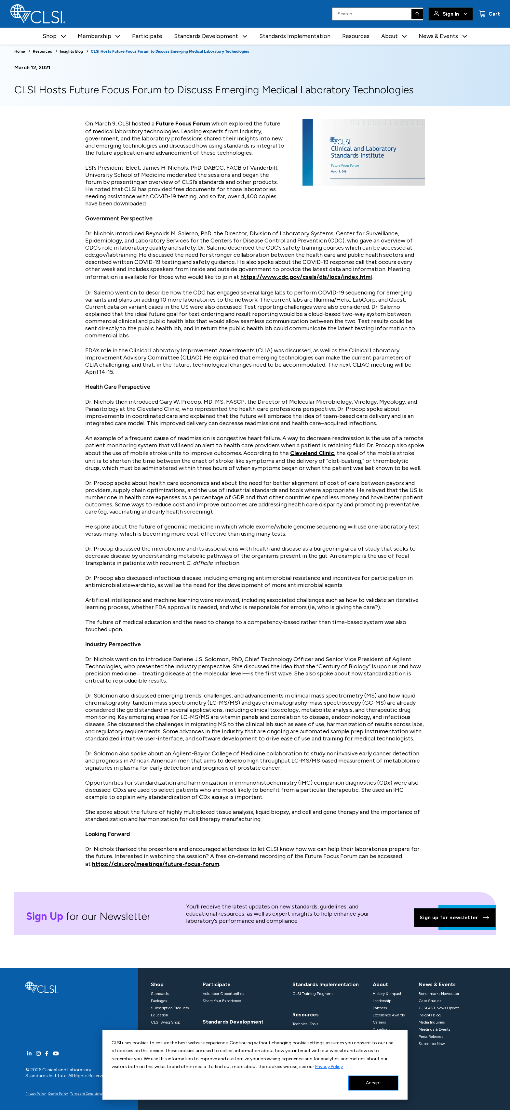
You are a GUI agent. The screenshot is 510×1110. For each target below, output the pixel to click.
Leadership (382, 1001)
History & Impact (387, 993)
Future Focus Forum (183, 123)
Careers (379, 1022)
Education (159, 1015)
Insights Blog (71, 51)
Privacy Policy (329, 1066)
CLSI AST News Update (439, 1008)
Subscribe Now (432, 1043)
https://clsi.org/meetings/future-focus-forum (155, 864)
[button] (63, 36)
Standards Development (233, 1022)
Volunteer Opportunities (223, 993)
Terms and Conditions (86, 1093)
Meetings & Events (434, 1029)
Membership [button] (94, 36)
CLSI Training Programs (312, 993)
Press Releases (431, 1036)
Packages (159, 1001)
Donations (381, 1029)
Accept (373, 1083)
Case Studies (430, 1001)
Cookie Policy (58, 1093)
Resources (355, 36)
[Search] (417, 14)
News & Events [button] (438, 36)
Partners (380, 1008)
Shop (157, 984)
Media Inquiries (432, 1022)
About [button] (389, 36)
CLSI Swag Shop (165, 1022)
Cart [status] (493, 14)
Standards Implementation (294, 36)
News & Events (437, 984)
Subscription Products (170, 1008)
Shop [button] (50, 36)
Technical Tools (305, 1024)
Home (19, 51)
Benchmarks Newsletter (439, 993)
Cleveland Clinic (312, 453)
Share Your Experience (222, 1001)
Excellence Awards (389, 1015)
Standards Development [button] (206, 36)
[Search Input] (377, 13)
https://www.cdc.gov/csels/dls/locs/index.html (306, 277)
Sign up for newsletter (455, 917)
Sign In (450, 14)
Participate (147, 36)
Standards (159, 993)
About (380, 984)
